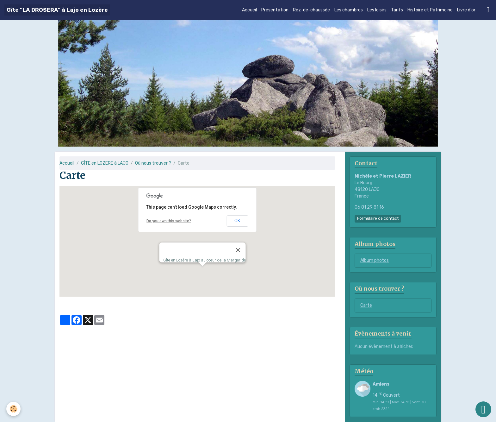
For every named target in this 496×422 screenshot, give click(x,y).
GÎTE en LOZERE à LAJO (104, 163)
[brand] (57, 10)
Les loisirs (377, 10)
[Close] (237, 250)
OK (237, 220)
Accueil (249, 10)
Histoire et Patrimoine (430, 10)
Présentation (274, 10)
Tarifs (397, 10)
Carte (366, 305)
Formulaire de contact (378, 218)
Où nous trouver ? (153, 163)
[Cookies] (13, 409)
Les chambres (348, 10)
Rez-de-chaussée (311, 10)
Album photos (374, 260)
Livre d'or (466, 10)
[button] (202, 272)
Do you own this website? (168, 221)
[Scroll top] (483, 409)
